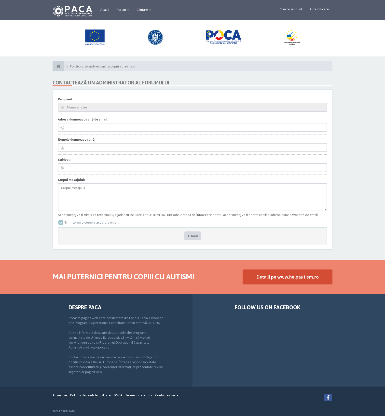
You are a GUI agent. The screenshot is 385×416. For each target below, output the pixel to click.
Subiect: (64, 159)
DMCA (118, 395)
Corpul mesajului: (71, 179)
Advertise (60, 395)
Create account (291, 9)
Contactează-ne (167, 395)
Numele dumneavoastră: (77, 139)
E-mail (192, 236)
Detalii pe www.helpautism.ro (287, 277)
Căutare (144, 9)
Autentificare (319, 9)
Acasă (104, 9)
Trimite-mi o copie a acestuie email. (92, 222)
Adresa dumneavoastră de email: (83, 119)
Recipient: (65, 99)
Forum (123, 9)
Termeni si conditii (138, 395)
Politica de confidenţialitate (90, 395)
